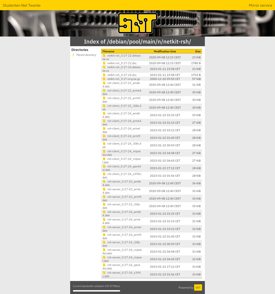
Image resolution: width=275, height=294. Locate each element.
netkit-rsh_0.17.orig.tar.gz (121, 79)
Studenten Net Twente (22, 5)
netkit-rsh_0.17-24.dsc (119, 75)
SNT (198, 287)
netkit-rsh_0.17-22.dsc (119, 63)
